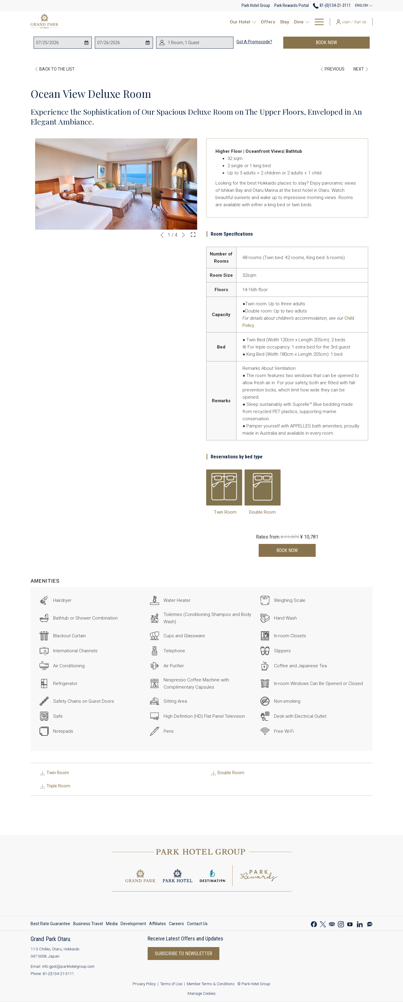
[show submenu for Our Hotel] (176, 21)
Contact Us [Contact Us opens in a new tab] (197, 924)
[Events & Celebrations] (257, 21)
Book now (326, 42)
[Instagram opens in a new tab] (341, 923)
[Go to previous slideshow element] (162, 235)
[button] (60, 43)
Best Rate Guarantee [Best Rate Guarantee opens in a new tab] (50, 924)
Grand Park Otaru (50, 939)
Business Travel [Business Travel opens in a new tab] (88, 924)
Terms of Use (171, 984)
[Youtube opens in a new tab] (350, 923)
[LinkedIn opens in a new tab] (360, 923)
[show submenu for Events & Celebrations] (286, 21)
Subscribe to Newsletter (183, 953)
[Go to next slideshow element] (183, 235)
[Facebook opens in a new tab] (314, 923)
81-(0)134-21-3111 (58, 973)
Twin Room (225, 512)
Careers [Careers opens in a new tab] (176, 924)
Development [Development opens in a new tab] (133, 924)
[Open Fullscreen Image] (193, 234)
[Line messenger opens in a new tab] (370, 923)
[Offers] (188, 21)
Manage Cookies (202, 993)
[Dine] (219, 21)
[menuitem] (51, 923)
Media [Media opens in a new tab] (112, 924)
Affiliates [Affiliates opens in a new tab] (157, 924)
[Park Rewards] (306, 21)
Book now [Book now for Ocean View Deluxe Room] (287, 550)
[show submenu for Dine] (229, 21)
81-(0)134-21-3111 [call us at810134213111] (332, 5)
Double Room (262, 512)
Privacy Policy (144, 984)
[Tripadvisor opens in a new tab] (332, 923)
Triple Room (55, 786)
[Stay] (205, 21)
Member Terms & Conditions (211, 984)
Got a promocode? (254, 41)
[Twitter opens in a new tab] (323, 923)
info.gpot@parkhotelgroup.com (68, 966)
